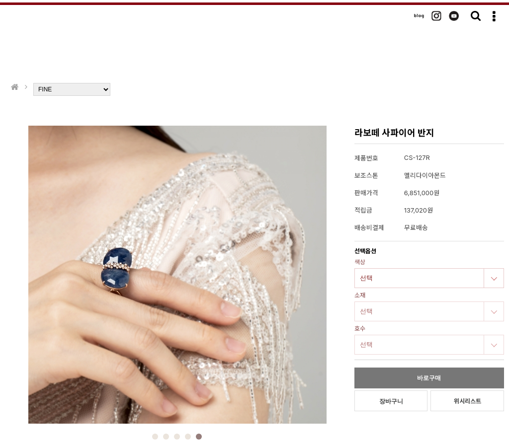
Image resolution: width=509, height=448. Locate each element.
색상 (359, 262)
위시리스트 (467, 401)
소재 (359, 295)
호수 (359, 328)
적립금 (363, 210)
